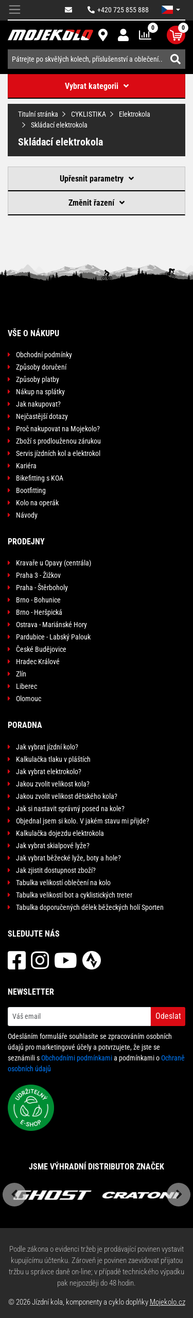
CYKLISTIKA (88, 114)
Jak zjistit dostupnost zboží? (56, 870)
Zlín (21, 674)
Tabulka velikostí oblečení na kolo (63, 882)
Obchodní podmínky (44, 355)
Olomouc (28, 698)
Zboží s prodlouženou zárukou (58, 441)
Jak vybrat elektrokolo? (48, 771)
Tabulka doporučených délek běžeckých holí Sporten (90, 907)
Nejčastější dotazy (42, 416)
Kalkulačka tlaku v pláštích (53, 759)
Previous (14, 1194)
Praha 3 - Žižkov (38, 575)
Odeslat (168, 1016)
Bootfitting (31, 490)
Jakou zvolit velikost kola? (53, 784)
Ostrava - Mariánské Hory (51, 624)
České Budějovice (41, 649)
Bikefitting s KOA (39, 478)
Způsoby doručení (41, 367)
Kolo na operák (37, 503)
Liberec (26, 686)
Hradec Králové (38, 661)
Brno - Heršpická (39, 612)
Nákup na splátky (40, 392)
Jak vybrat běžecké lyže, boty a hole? (68, 858)
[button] (171, 10)
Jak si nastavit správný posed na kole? (70, 808)
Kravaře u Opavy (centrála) (53, 563)
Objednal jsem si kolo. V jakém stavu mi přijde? (82, 821)
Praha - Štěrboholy (42, 587)
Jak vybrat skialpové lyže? (53, 845)
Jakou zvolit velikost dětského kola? (66, 796)
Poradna (25, 725)
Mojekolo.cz (167, 1302)
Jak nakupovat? (38, 404)
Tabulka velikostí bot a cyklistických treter (74, 895)
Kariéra (26, 466)
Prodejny (26, 541)
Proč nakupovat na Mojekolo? (58, 429)
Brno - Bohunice (38, 600)
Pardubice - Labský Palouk (53, 637)
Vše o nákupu (33, 333)
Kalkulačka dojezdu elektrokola (60, 833)
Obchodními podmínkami (76, 1058)
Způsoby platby (37, 379)
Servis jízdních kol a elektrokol (58, 453)
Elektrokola (134, 114)
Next (178, 1194)
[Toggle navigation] (15, 10)
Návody (27, 515)
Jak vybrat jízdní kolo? (47, 747)
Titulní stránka (38, 114)
